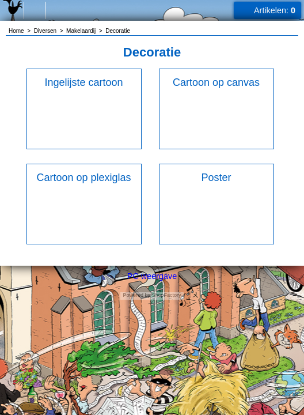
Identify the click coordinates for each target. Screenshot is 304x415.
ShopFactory (165, 295)
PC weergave (152, 276)
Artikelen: (274, 10)
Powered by (136, 295)
